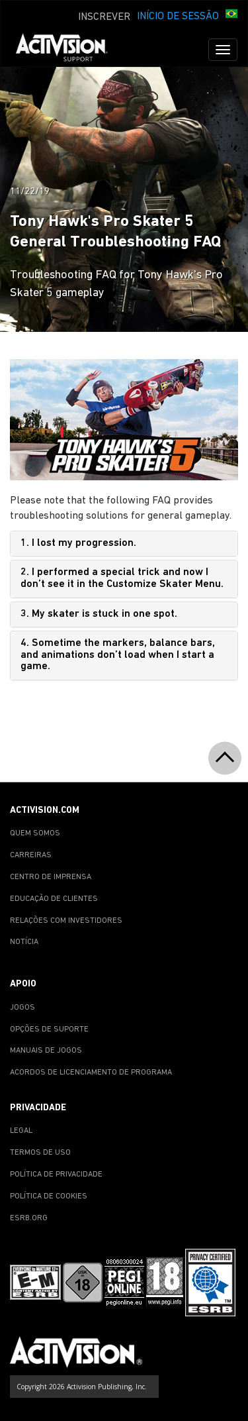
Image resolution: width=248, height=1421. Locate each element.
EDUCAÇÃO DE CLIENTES (54, 899)
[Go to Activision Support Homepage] (68, 49)
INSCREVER (104, 17)
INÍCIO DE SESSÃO (178, 16)
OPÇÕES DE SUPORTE (49, 1029)
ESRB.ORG (29, 1218)
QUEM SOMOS (35, 833)
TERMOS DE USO (40, 1153)
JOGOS (22, 1008)
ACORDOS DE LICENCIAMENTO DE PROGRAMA (91, 1073)
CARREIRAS (31, 855)
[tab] (124, 543)
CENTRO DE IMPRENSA (50, 877)
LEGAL (21, 1131)
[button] (231, 15)
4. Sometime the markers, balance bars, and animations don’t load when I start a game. (118, 655)
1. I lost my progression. (78, 543)
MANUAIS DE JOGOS (46, 1051)
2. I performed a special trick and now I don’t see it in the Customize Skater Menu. (122, 578)
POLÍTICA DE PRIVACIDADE (56, 1175)
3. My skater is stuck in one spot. (99, 614)
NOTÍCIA (24, 942)
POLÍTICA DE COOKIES (48, 1196)
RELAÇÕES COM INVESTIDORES (66, 921)
